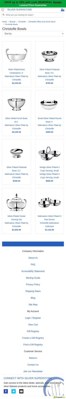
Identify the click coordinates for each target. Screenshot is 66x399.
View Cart (33, 324)
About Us (33, 258)
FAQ (33, 264)
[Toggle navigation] (3, 10)
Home (4, 22)
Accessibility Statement (33, 271)
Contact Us (32, 364)
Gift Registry (33, 331)
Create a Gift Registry (33, 338)
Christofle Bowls (11, 24)
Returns (33, 358)
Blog (33, 298)
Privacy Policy (33, 284)
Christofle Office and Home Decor (41, 22)
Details (57, 2)
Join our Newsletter (33, 371)
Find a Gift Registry (33, 344)
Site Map (32, 304)
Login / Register (33, 318)
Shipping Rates (33, 291)
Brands (13, 22)
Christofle (22, 22)
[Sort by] (33, 33)
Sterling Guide (33, 278)
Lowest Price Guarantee (33, 5)
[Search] (32, 15)
